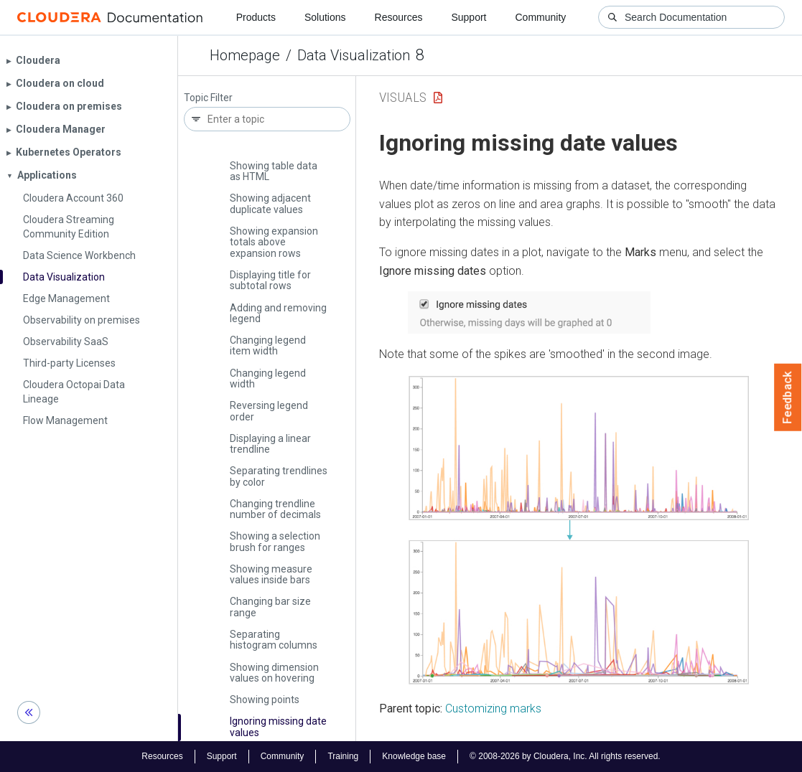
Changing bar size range (270, 607)
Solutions (325, 17)
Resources (399, 17)
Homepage (245, 55)
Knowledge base (414, 756)
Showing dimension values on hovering (274, 673)
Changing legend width (268, 378)
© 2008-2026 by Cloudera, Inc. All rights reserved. (565, 756)
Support (468, 17)
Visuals (402, 97)
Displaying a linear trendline (270, 444)
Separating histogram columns (273, 640)
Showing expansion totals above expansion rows (274, 242)
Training (342, 756)
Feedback (788, 397)
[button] (529, 312)
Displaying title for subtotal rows (270, 280)
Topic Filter (208, 98)
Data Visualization (353, 55)
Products (256, 17)
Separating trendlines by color (278, 476)
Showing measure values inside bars (271, 574)
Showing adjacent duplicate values (270, 203)
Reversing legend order (269, 411)
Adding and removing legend (278, 313)
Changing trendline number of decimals (275, 509)
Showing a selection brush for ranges (275, 541)
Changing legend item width (268, 345)
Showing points (264, 699)
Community (541, 17)
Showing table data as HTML (273, 171)
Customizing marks (493, 708)
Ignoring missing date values (278, 726)
